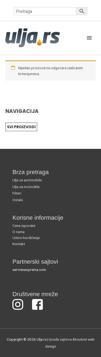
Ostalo (17, 200)
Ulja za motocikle (26, 187)
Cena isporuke (23, 225)
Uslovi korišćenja (26, 237)
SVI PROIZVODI (21, 127)
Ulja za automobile (27, 180)
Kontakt (18, 244)
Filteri (16, 193)
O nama (18, 232)
